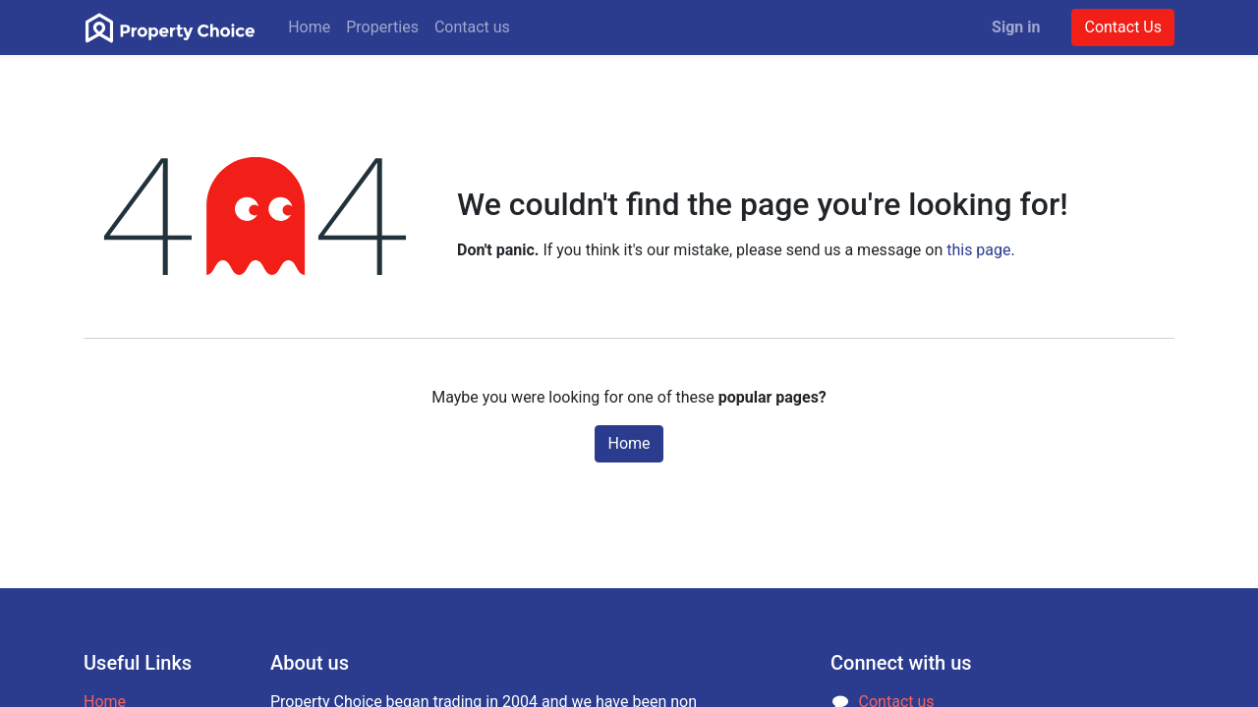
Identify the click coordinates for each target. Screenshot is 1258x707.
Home (628, 443)
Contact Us (1123, 27)
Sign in (1016, 27)
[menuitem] (309, 27)
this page (978, 250)
